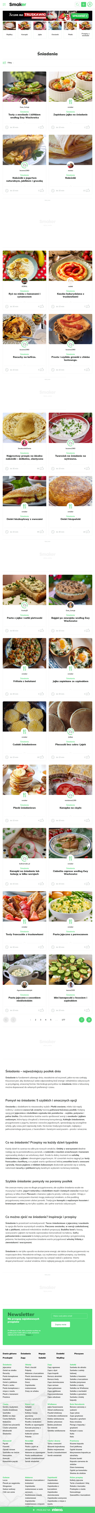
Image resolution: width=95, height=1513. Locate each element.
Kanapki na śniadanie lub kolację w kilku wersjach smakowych (24, 874)
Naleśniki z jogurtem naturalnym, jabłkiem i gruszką (24, 179)
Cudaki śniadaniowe (24, 744)
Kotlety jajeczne (76, 1480)
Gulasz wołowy (9, 1489)
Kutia (72, 1434)
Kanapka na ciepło (71, 807)
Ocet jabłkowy (76, 1446)
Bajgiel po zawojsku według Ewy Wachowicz (70, 619)
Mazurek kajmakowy (56, 1446)
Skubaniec (7, 1434)
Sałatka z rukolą (77, 1385)
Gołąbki (28, 1407)
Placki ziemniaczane (33, 1376)
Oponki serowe (9, 1449)
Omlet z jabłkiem (10, 1382)
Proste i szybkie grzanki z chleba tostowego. (70, 358)
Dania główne (10, 1353)
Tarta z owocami (54, 1443)
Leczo (5, 1480)
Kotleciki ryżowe (32, 1434)
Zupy (23, 1358)
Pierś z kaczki (30, 1367)
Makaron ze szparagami (35, 1452)
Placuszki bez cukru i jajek (70, 744)
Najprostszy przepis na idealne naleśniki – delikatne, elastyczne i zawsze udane (24, 458)
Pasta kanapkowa (10, 1376)
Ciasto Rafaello (9, 1419)
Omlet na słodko (9, 1370)
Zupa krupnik (53, 1373)
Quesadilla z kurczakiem (80, 1495)
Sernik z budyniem (10, 1407)
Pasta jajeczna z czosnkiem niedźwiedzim (25, 999)
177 (63, 1020)
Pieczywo (79, 1353)
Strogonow (7, 1486)
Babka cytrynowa (55, 1422)
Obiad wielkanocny (56, 1410)
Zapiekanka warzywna (57, 1498)
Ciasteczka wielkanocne (58, 1416)
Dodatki (60, 1353)
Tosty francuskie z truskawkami (24, 934)
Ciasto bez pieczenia (11, 1425)
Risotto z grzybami (33, 1419)
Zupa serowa (53, 1385)
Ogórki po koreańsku (78, 1470)
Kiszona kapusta (77, 1443)
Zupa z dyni (52, 1370)
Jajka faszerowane (55, 1407)
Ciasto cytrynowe (10, 1428)
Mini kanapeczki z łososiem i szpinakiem (70, 999)
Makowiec (7, 1422)
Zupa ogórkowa (54, 1391)
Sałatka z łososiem (78, 1376)
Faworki (6, 1446)
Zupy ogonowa (54, 1367)
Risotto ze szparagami (34, 1425)
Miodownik (7, 1431)
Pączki (5, 1443)
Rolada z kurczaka (77, 1486)
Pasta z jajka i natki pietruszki (24, 617)
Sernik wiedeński (32, 1461)
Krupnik (28, 1410)
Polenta (28, 1437)
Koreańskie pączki (10, 1461)
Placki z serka (8, 1385)
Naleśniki (70, 177)
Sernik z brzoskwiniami (34, 1458)
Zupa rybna (75, 1413)
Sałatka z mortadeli (78, 1391)
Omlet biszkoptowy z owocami (25, 519)
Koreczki (6, 1458)
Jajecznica (7, 1367)
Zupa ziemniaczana (56, 1382)
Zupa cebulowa (54, 1397)
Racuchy (6, 1373)
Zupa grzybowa (76, 1416)
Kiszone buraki (76, 1458)
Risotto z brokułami (33, 1422)
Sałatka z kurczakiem (79, 1379)
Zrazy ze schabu (32, 1391)
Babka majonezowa (56, 1449)
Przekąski (7, 1358)
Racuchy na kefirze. (24, 357)
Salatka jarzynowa (78, 1382)
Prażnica (6, 1397)
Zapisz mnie (60, 1324)
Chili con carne (9, 1492)
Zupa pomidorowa (55, 1394)
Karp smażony (76, 1422)
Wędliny (60, 1358)
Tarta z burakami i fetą (79, 1483)
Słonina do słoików (78, 1473)
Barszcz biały (53, 1379)
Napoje (42, 1353)
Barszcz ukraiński (55, 1376)
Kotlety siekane (31, 1379)
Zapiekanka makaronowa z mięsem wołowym (35, 1504)
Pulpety (28, 1370)
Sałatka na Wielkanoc (79, 1388)
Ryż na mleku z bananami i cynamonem (24, 295)
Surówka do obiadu (78, 1367)
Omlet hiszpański (70, 519)
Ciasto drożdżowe (10, 1410)
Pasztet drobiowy (55, 1413)
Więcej (28, 1335)
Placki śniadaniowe (24, 807)
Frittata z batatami (24, 681)
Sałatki (42, 1358)
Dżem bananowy (77, 1467)
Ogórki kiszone (76, 1449)
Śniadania (24, 112)
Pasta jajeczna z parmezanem (70, 934)
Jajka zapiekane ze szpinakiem (70, 681)
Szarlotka (7, 1413)
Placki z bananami (10, 1394)
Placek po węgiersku (11, 1483)
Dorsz (27, 1382)
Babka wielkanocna (56, 1419)
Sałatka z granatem (78, 1394)
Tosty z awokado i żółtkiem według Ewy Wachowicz (24, 116)
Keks (72, 1437)
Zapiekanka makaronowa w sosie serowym (34, 1489)
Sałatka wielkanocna (56, 1431)
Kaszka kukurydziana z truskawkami (70, 295)
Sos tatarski (52, 1428)
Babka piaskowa (55, 1425)
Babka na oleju (9, 1416)
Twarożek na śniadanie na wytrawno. (70, 457)
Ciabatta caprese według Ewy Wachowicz (70, 873)
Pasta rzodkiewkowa (34, 1455)
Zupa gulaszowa (54, 1388)
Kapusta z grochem (78, 1419)
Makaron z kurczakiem (34, 1373)
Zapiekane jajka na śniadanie (70, 114)
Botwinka (29, 1443)
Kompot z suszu (76, 1431)
